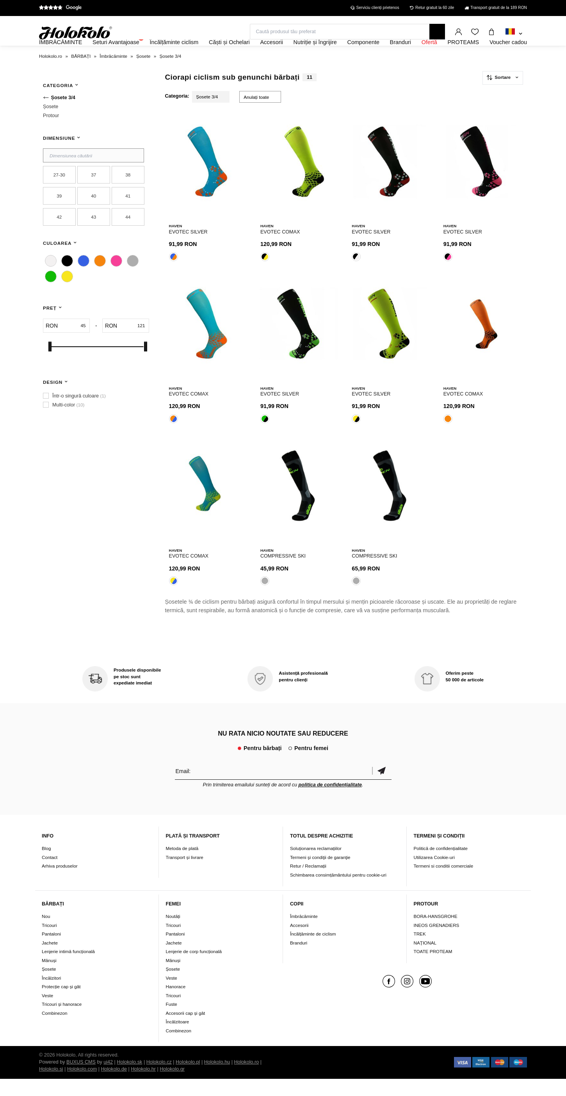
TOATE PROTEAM (433, 968)
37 (93, 195)
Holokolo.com (82, 1086)
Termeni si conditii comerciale (443, 883)
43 (93, 238)
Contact (49, 874)
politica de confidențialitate (330, 801)
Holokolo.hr (143, 1086)
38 (127, 195)
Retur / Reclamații (308, 883)
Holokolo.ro (246, 1079)
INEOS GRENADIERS (436, 942)
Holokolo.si (51, 1086)
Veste (47, 1012)
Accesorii (299, 942)
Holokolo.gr (172, 1086)
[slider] (50, 367)
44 (127, 238)
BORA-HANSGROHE (435, 933)
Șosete (49, 986)
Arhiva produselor (60, 883)
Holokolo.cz (159, 1079)
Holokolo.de (114, 1086)
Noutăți (173, 933)
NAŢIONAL (425, 959)
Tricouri (49, 942)
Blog (46, 865)
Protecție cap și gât (61, 1003)
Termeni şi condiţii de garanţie (320, 874)
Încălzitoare (177, 1038)
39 (59, 216)
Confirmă (382, 788)
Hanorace (176, 1003)
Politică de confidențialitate (441, 865)
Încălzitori (51, 995)
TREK (420, 950)
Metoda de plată (182, 865)
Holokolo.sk (129, 1079)
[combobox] (513, 34)
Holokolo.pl (188, 1079)
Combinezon (55, 1030)
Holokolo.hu (217, 1079)
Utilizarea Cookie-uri (434, 874)
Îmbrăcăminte (304, 933)
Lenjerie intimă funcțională (68, 968)
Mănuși (49, 977)
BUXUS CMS (81, 1079)
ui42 (108, 1079)
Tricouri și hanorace (62, 1021)
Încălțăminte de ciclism (313, 950)
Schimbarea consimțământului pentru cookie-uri (338, 891)
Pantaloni (51, 950)
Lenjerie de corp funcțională (194, 968)
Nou (46, 933)
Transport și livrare (184, 874)
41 (127, 216)
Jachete (50, 959)
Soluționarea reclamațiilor (316, 865)
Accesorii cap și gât (185, 1030)
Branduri (298, 959)
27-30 (59, 195)
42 (59, 238)
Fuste (171, 1021)
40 (93, 216)
